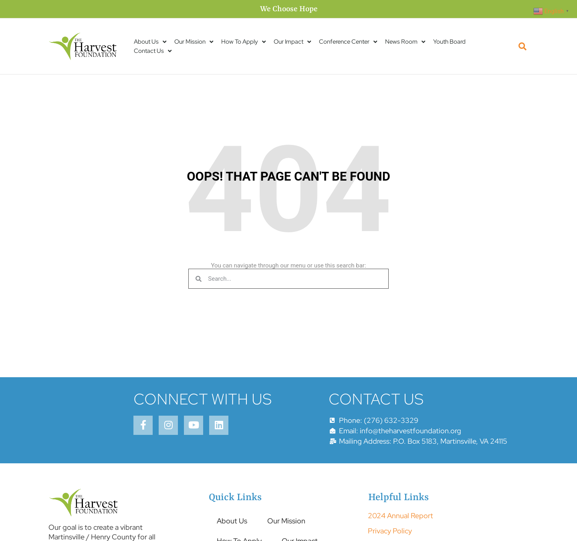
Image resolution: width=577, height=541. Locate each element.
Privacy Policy (390, 530)
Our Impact (292, 41)
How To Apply (243, 41)
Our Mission (193, 41)
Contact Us (152, 51)
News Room (405, 41)
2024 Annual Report (400, 515)
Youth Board (449, 42)
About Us (150, 41)
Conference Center (348, 41)
